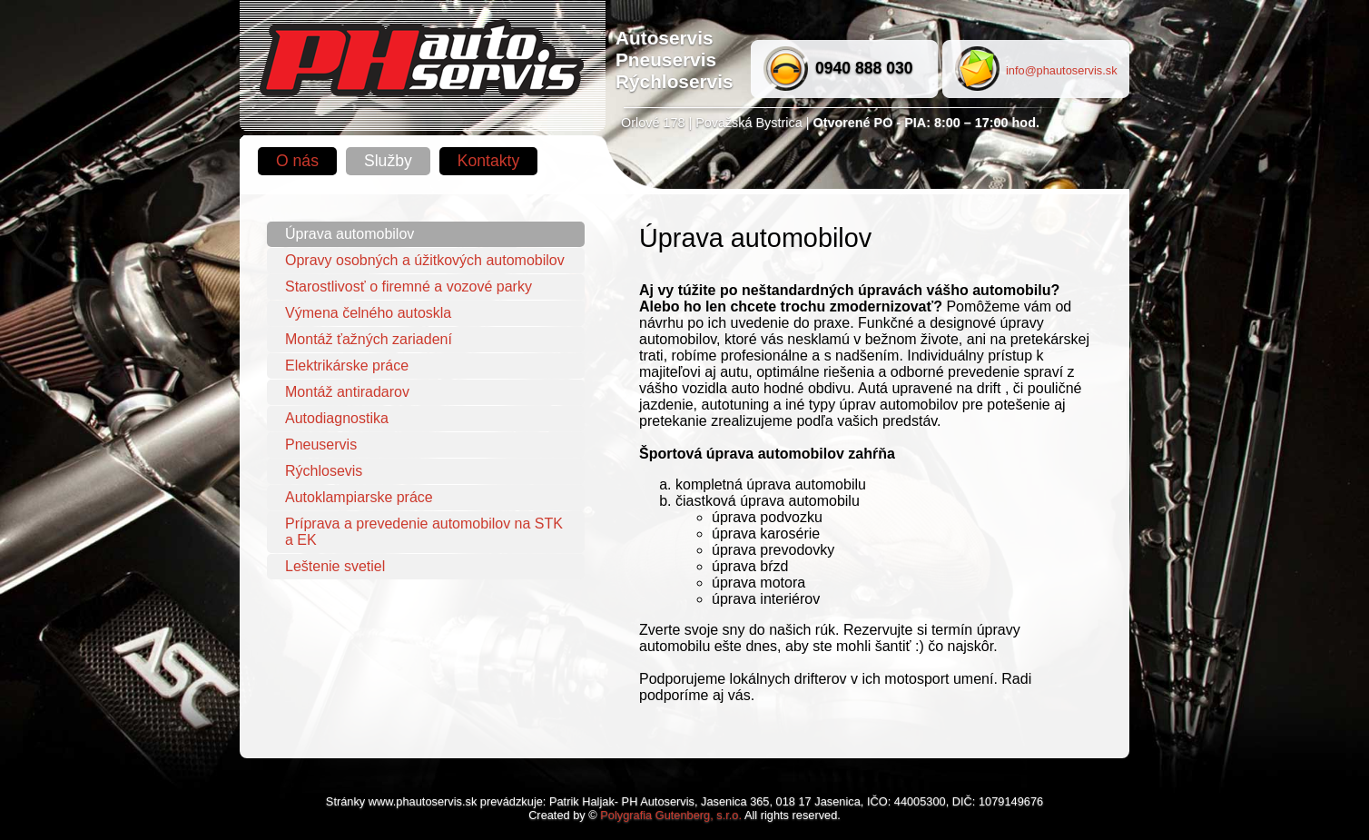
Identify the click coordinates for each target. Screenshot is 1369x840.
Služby (388, 161)
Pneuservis (321, 444)
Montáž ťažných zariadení (368, 339)
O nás (297, 161)
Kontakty (488, 161)
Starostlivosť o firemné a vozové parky (408, 286)
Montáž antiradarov (347, 392)
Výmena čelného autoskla (368, 313)
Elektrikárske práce (347, 365)
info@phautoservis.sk (1062, 70)
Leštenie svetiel (335, 566)
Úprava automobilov (349, 234)
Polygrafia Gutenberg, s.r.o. (671, 815)
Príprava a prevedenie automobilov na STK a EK (424, 532)
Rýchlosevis (323, 471)
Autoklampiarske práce (359, 497)
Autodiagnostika (337, 418)
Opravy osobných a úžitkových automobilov (425, 260)
